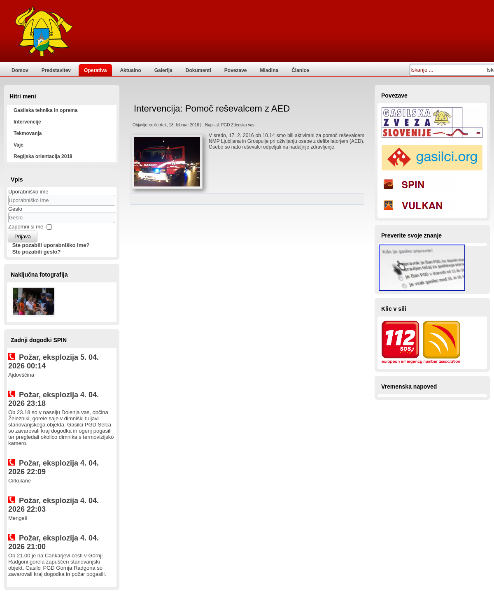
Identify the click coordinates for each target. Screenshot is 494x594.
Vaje (18, 145)
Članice (300, 70)
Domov (20, 70)
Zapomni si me (25, 227)
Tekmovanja (28, 133)
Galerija (163, 70)
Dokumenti (198, 70)
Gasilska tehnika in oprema (45, 110)
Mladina (269, 70)
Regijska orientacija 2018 (43, 156)
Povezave (235, 70)
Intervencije (27, 122)
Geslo (15, 209)
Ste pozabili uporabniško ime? (51, 245)
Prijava (22, 236)
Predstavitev (56, 70)
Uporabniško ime (28, 192)
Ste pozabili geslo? (36, 252)
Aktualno (130, 70)
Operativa (95, 70)
